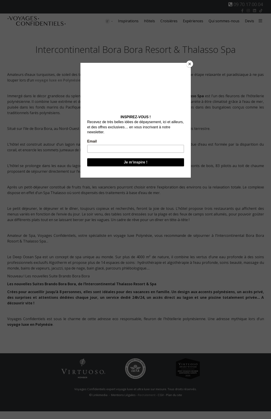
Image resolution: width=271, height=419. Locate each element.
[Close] (189, 64)
